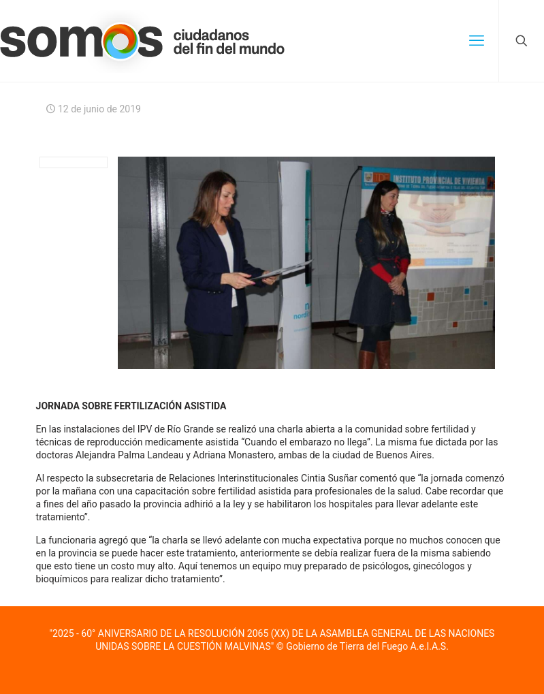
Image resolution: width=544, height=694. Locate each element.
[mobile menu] (476, 40)
